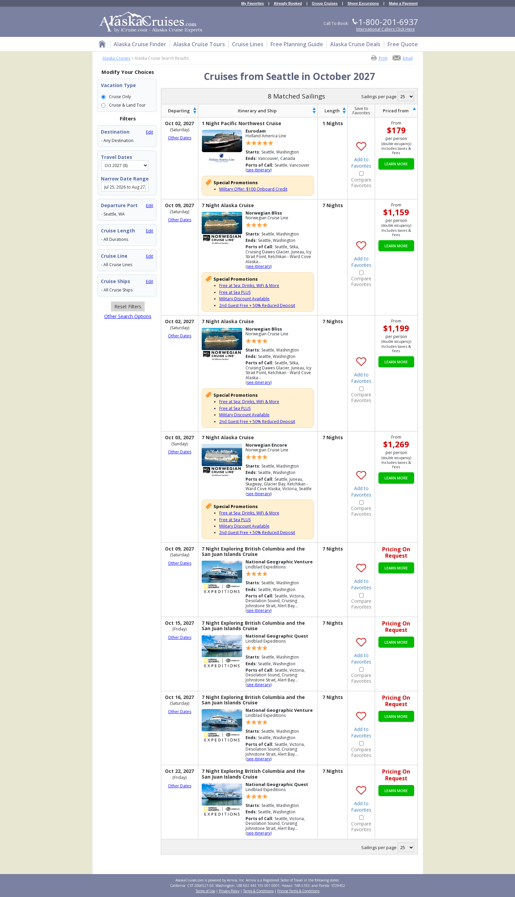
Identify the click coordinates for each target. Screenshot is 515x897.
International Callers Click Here (385, 29)
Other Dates (179, 138)
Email (408, 57)
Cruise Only (120, 97)
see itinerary (258, 170)
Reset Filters (127, 306)
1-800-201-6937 (388, 21)
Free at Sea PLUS (235, 292)
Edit (149, 132)
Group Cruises (325, 3)
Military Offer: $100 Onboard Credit (253, 189)
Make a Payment (403, 3)
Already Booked (288, 3)
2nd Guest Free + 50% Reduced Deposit (257, 305)
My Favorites (252, 3)
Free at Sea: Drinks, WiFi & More (249, 285)
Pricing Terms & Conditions (298, 891)
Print (383, 57)
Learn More (396, 163)
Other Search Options (127, 316)
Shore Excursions (363, 3)
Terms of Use (205, 891)
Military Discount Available (244, 299)
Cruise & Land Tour (127, 105)
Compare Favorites (361, 183)
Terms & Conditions (258, 891)
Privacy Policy (229, 891)
